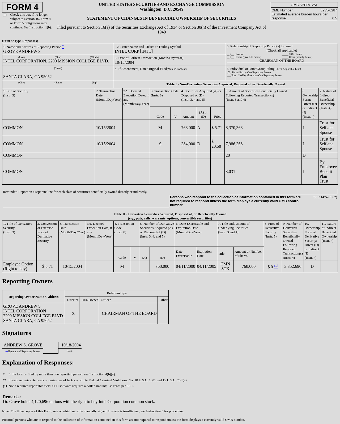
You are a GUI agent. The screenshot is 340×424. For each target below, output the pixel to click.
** (7, 350)
